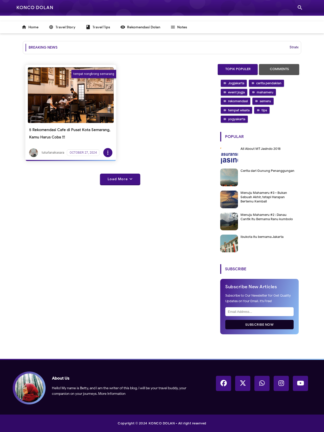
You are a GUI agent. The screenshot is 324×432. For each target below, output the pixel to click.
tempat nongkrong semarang (93, 74)
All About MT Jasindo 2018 (260, 149)
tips (264, 110)
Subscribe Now (259, 324)
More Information (112, 394)
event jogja (236, 92)
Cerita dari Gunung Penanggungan (267, 171)
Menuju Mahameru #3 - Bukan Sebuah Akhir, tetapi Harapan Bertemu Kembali (263, 197)
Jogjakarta (236, 83)
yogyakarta (236, 119)
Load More (118, 179)
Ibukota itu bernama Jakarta (262, 237)
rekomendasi (238, 101)
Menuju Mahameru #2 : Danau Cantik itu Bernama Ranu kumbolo (266, 217)
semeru (265, 101)
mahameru (265, 92)
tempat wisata (239, 110)
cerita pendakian (268, 83)
